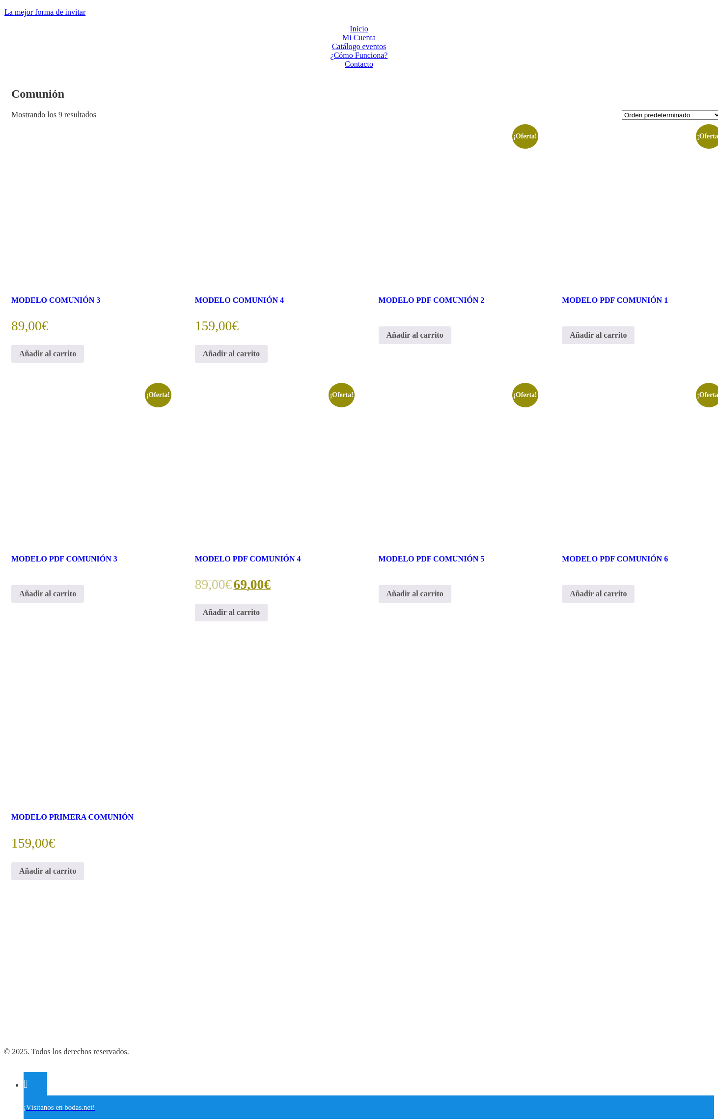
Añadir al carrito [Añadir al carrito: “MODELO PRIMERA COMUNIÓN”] (47, 871)
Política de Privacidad (38, 1001)
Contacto (359, 64)
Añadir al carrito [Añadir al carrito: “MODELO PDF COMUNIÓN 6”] (598, 593)
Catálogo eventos (359, 46)
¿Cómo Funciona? (359, 55)
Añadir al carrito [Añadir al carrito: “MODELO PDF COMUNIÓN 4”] (231, 612)
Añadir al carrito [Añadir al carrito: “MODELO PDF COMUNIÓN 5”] (415, 593)
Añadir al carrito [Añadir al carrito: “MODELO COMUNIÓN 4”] (231, 353)
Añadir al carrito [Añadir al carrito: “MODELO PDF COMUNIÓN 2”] (415, 335)
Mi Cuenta (359, 37)
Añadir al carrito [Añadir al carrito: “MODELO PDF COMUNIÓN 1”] (598, 335)
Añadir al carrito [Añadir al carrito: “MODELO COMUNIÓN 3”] (47, 353)
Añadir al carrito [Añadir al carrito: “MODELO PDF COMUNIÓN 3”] (47, 593)
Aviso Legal (23, 1035)
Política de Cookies (34, 1018)
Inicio (359, 29)
